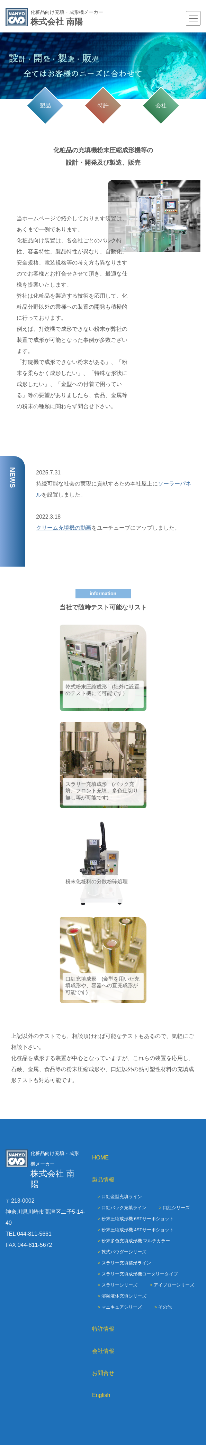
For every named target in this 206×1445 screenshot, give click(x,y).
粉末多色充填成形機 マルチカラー (135, 1240)
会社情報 (103, 1351)
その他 (165, 1307)
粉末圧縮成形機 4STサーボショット (137, 1229)
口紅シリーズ (176, 1207)
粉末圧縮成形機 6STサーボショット (137, 1218)
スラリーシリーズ (119, 1285)
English (101, 1395)
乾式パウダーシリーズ (123, 1251)
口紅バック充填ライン (123, 1207)
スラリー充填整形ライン (126, 1262)
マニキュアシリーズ (121, 1307)
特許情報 (103, 1329)
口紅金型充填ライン (121, 1196)
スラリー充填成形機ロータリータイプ (139, 1274)
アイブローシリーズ (174, 1285)
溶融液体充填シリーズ (123, 1296)
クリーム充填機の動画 (63, 528)
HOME (100, 1157)
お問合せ (103, 1373)
